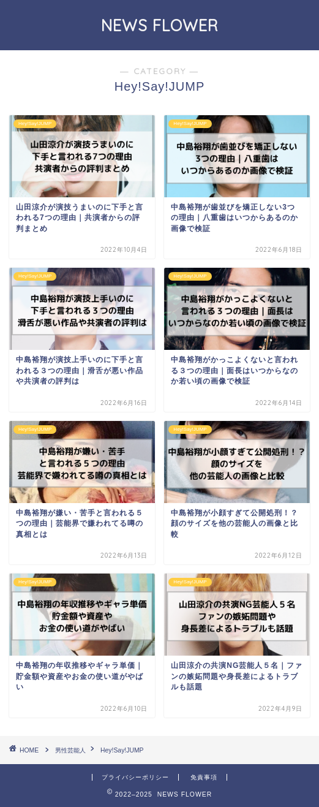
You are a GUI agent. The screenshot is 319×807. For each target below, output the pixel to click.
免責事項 (203, 777)
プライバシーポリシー (135, 777)
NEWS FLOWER (160, 25)
